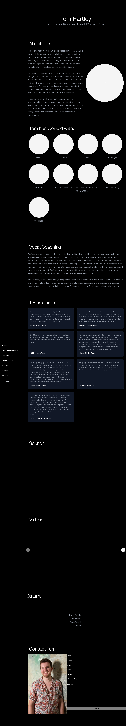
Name (69, 655)
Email (69, 665)
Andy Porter (75, 619)
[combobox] (96, 679)
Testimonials (7, 360)
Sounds (5, 366)
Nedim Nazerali (75, 622)
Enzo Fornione (76, 625)
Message (70, 684)
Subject (69, 674)
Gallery (5, 376)
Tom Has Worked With (11, 350)
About (4, 345)
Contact (5, 381)
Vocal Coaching (8, 355)
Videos (5, 371)
